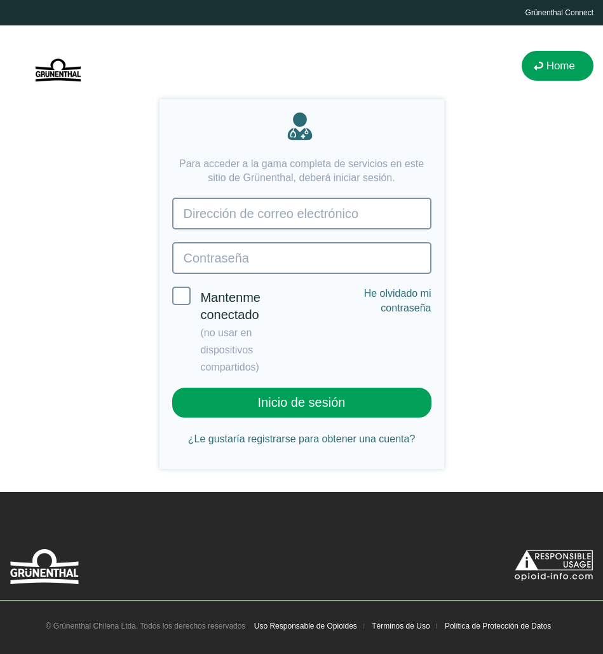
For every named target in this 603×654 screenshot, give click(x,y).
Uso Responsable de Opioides (305, 626)
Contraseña (216, 258)
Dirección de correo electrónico (271, 214)
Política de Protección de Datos (498, 626)
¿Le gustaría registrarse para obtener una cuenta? (302, 438)
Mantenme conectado (216, 329)
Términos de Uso (401, 626)
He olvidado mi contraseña (397, 300)
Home (560, 66)
